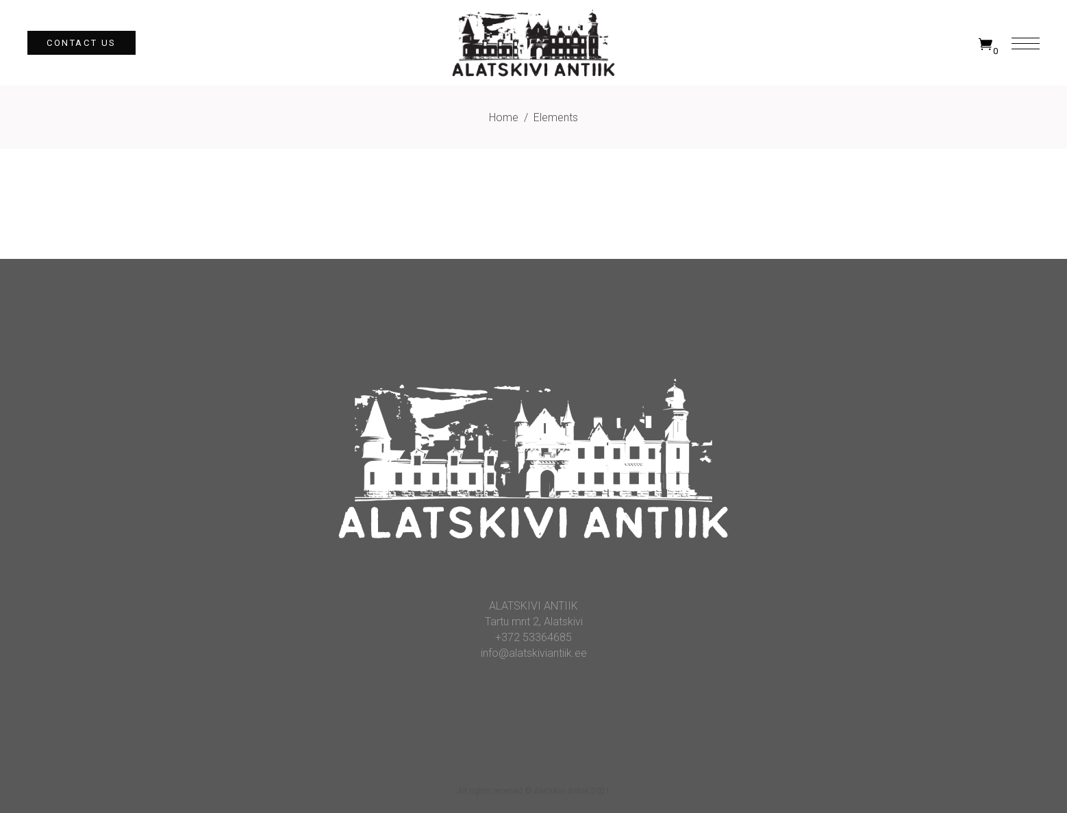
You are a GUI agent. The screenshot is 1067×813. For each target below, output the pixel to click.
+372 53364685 (533, 637)
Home (503, 117)
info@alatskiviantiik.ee (534, 653)
